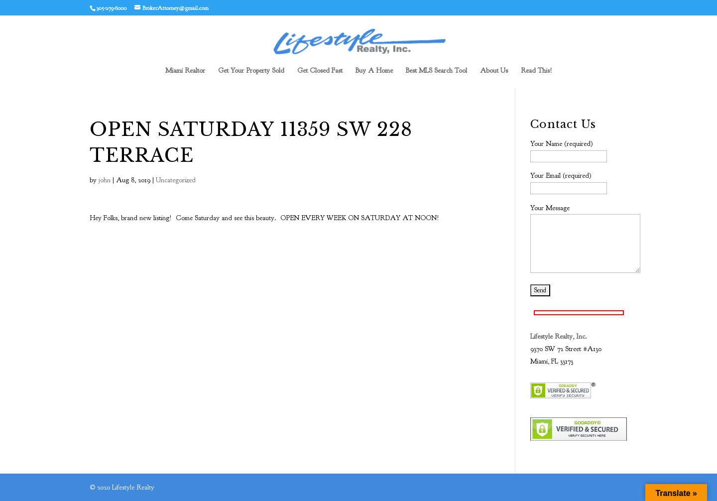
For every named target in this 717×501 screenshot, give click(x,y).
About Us (494, 71)
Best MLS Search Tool (436, 71)
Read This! (536, 71)
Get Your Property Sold (251, 71)
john (105, 180)
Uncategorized (176, 180)
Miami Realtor (185, 71)
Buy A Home (374, 71)
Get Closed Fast (320, 71)
